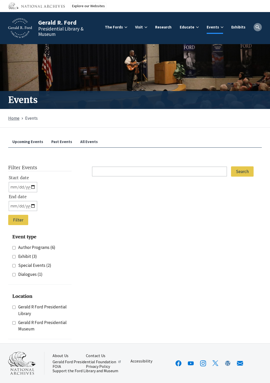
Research (163, 27)
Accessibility (141, 361)
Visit (139, 27)
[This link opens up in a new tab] (22, 363)
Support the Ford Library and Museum (85, 371)
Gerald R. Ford (57, 22)
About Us (60, 356)
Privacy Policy (98, 366)
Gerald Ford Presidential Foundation (87, 361)
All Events (89, 141)
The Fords (114, 27)
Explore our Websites (88, 6)
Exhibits (238, 27)
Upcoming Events (27, 141)
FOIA (57, 366)
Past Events (61, 141)
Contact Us (95, 356)
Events (213, 27)
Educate (187, 27)
